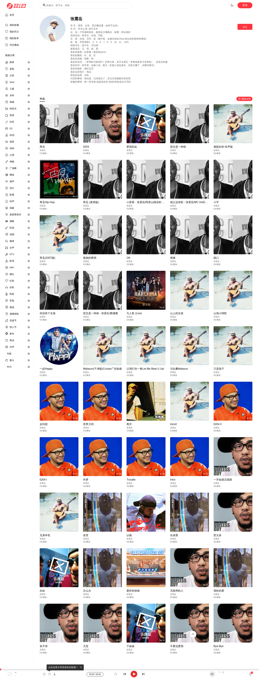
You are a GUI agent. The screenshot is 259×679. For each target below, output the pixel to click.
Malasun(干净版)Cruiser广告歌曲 (102, 368)
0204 (86, 146)
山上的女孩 (176, 313)
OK (128, 257)
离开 (129, 424)
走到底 (44, 424)
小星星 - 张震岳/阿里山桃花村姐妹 (147, 202)
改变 (85, 535)
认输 (129, 535)
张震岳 (43, 150)
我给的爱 (219, 590)
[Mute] (212, 674)
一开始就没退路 (223, 479)
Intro (172, 479)
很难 (172, 257)
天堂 (85, 646)
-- (15, 672)
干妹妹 (130, 646)
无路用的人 (176, 590)
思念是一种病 (178, 146)
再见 (42, 146)
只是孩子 (219, 368)
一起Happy (46, 368)
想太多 (218, 535)
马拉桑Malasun (179, 368)
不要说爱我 (176, 646)
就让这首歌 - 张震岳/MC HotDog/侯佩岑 (193, 202)
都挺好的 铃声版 (223, 146)
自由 (42, 590)
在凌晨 (174, 535)
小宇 (216, 202)
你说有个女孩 (48, 313)
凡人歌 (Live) (134, 313)
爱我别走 (132, 146)
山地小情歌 (220, 313)
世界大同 (88, 424)
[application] (129, 674)
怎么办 (87, 590)
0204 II (218, 424)
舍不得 (44, 646)
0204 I (43, 479)
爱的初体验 (133, 590)
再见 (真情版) (91, 202)
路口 (216, 257)
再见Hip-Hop (47, 202)
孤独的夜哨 (89, 257)
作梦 (85, 479)
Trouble (131, 479)
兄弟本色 (45, 535)
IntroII (173, 424)
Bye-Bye (218, 646)
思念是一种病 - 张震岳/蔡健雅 (100, 313)
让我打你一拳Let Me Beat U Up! (145, 368)
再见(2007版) (47, 257)
